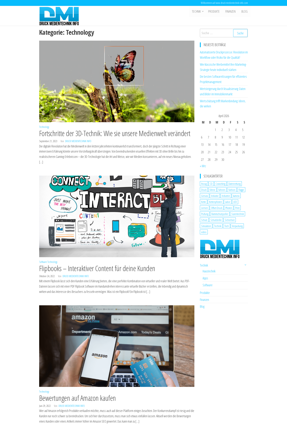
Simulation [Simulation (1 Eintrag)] (206, 226)
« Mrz (203, 166)
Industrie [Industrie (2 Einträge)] (226, 196)
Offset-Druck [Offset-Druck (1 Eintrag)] (216, 208)
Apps (205, 278)
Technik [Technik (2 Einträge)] (217, 226)
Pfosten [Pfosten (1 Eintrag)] (228, 208)
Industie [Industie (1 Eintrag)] (215, 196)
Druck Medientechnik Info (78, 141)
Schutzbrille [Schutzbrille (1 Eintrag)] (216, 220)
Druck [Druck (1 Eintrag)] (203, 190)
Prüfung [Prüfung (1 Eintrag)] (204, 214)
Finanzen (231, 11)
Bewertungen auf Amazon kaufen (77, 398)
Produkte (214, 11)
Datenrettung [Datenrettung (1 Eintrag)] (234, 183)
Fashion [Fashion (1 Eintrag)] (231, 190)
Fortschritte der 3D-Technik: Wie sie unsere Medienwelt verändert (114, 133)
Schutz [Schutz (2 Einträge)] (204, 220)
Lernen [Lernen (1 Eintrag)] (204, 208)
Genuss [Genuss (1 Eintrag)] (204, 196)
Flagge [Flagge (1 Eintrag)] (241, 190)
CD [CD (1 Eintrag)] (211, 183)
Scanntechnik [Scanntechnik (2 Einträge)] (237, 214)
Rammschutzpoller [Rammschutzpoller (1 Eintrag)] (219, 214)
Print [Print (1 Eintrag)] (237, 208)
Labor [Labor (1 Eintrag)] (227, 202)
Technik (197, 11)
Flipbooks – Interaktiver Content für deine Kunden (97, 268)
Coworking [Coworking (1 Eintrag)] (220, 183)
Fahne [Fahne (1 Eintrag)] (212, 190)
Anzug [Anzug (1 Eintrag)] (204, 183)
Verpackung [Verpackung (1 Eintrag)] (237, 226)
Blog (245, 11)
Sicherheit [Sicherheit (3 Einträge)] (229, 220)
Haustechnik (209, 271)
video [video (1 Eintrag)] (203, 232)
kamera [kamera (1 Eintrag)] (236, 196)
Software (43, 262)
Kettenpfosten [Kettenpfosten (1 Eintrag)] (215, 202)
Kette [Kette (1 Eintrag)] (203, 202)
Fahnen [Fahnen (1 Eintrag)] (221, 190)
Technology (44, 127)
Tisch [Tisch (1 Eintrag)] (226, 226)
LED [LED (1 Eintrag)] (235, 202)
